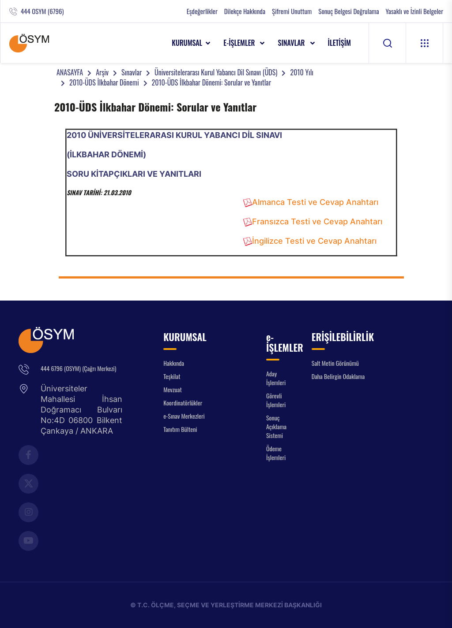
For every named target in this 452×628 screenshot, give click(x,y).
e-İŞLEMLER (239, 42)
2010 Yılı (301, 72)
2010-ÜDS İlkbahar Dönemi (104, 82)
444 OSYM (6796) (42, 11)
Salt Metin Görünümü (335, 363)
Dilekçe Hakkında (244, 11)
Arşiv (102, 72)
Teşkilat (171, 376)
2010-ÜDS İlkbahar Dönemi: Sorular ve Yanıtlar (211, 82)
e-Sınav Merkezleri (183, 415)
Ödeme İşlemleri (276, 453)
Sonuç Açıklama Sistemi (276, 426)
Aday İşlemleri (276, 378)
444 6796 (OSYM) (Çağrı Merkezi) (78, 368)
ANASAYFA (69, 72)
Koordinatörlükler (182, 402)
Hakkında (173, 363)
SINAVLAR (292, 42)
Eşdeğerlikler (202, 11)
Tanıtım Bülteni (180, 429)
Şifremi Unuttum (292, 11)
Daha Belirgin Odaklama (338, 376)
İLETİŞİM (339, 42)
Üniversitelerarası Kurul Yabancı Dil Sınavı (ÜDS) (215, 72)
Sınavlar (131, 72)
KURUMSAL (187, 42)
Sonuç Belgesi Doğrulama (348, 11)
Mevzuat (172, 389)
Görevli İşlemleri (276, 400)
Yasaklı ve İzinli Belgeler (414, 11)
